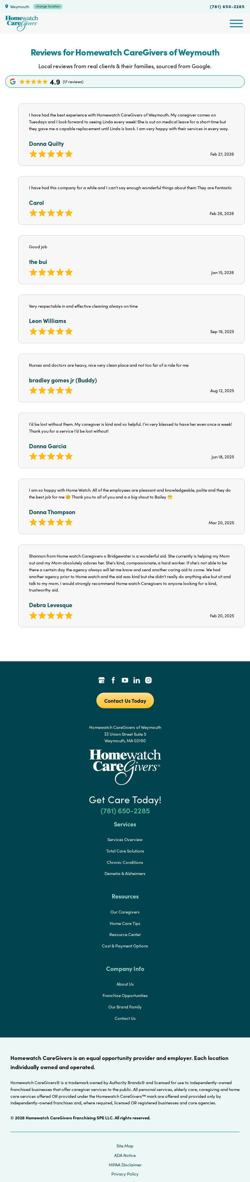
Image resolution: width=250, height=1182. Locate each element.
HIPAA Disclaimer (125, 1165)
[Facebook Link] (113, 681)
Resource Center (125, 934)
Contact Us (125, 1018)
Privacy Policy (125, 1174)
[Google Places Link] (101, 681)
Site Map (125, 1146)
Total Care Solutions (125, 851)
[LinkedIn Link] (136, 681)
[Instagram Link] (148, 681)
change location (48, 6)
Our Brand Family (125, 1007)
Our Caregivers (125, 912)
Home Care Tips (125, 923)
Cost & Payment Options (125, 946)
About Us (125, 984)
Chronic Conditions (125, 862)
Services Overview (125, 839)
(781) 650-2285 (227, 6)
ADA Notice (125, 1155)
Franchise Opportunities (125, 995)
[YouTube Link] (125, 681)
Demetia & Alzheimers (125, 873)
